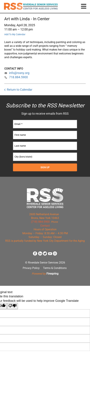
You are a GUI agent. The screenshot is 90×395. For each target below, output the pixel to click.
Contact (45, 225)
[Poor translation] (12, 306)
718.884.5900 (18, 77)
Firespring (52, 273)
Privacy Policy (31, 268)
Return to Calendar (19, 89)
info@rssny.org (19, 73)
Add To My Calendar (14, 34)
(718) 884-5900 (40, 221)
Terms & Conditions (55, 268)
